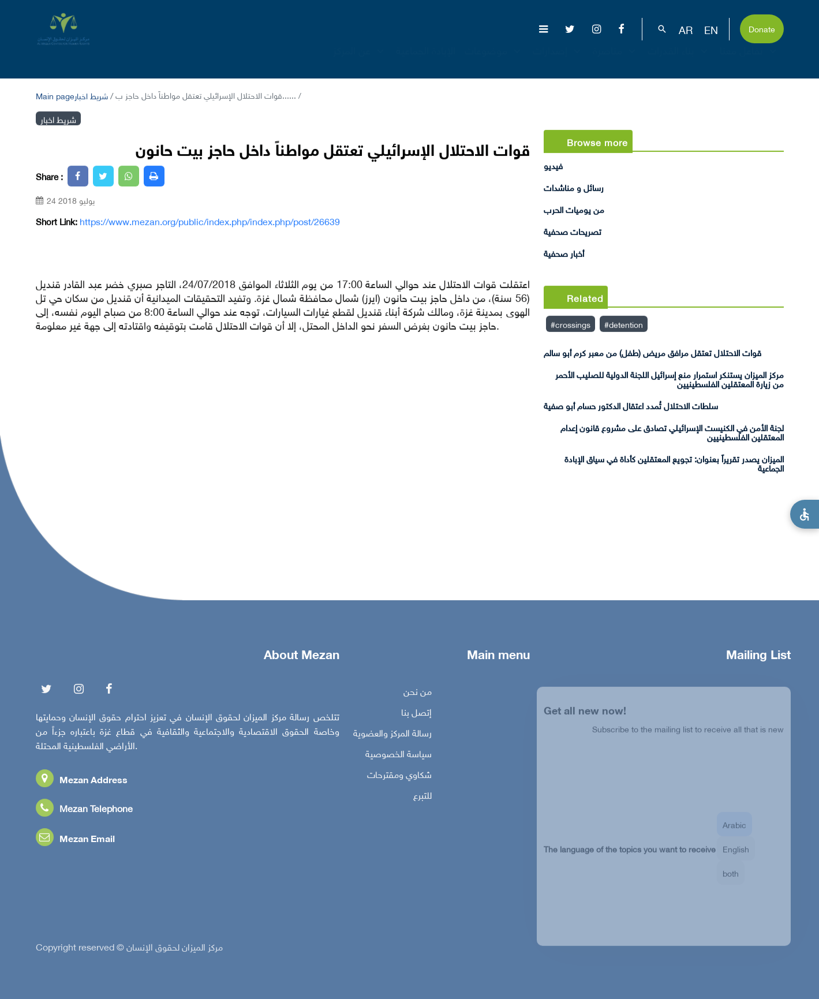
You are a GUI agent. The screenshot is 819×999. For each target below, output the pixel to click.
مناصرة (615, 60)
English (736, 855)
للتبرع (422, 798)
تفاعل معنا (749, 60)
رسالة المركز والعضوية (392, 735)
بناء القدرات (679, 60)
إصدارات (558, 60)
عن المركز (360, 60)
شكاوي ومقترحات (399, 777)
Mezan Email (75, 841)
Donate (762, 28)
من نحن (417, 694)
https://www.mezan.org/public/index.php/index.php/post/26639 (210, 221)
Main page (55, 95)
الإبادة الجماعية (425, 60)
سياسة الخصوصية (398, 756)
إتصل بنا (416, 714)
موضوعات (494, 60)
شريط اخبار (91, 95)
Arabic (734, 831)
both (731, 880)
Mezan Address (82, 782)
